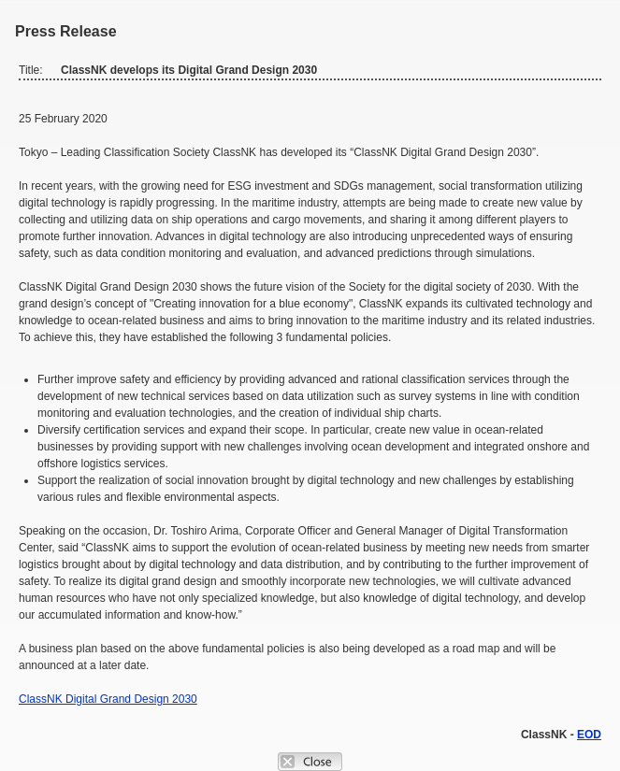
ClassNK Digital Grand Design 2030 (108, 699)
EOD (589, 734)
